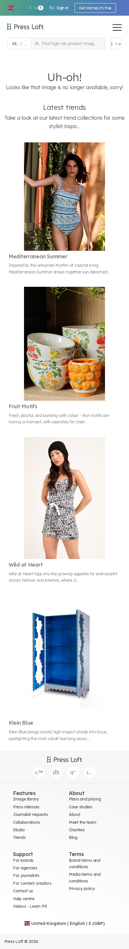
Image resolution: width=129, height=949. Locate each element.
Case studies (80, 807)
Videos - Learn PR (30, 906)
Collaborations (26, 822)
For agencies (25, 868)
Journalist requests (30, 814)
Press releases (26, 807)
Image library (25, 799)
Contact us (23, 891)
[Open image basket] (116, 43)
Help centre (23, 898)
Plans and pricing (85, 799)
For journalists (26, 875)
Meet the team (82, 822)
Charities (76, 829)
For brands (23, 860)
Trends (19, 837)
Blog (73, 837)
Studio (19, 829)
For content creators (32, 883)
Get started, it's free (95, 8)
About (74, 814)
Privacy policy (82, 888)
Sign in (59, 7)
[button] (10, 7)
